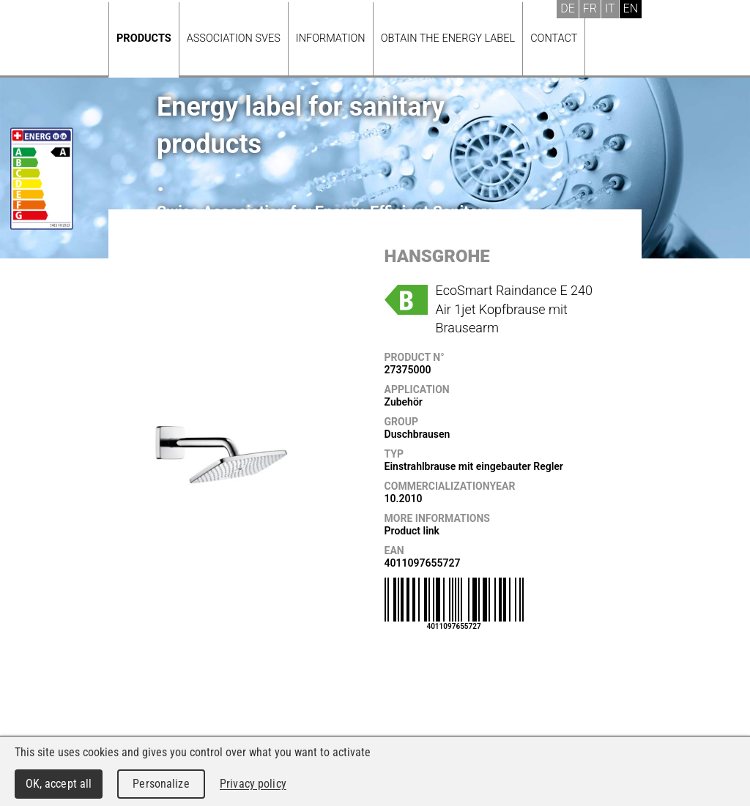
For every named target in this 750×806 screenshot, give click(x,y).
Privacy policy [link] (253, 784)
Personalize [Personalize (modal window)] (161, 784)
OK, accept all (59, 784)
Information (330, 38)
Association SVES (234, 38)
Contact (553, 38)
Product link (412, 531)
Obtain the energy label (448, 38)
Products (143, 38)
